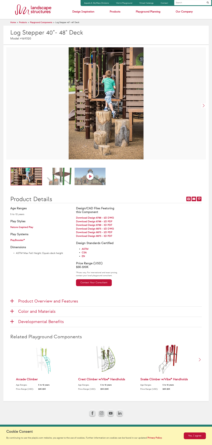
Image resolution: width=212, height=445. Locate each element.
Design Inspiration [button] (83, 11)
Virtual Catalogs (146, 3)
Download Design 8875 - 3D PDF (94, 236)
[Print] (188, 199)
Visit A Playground (124, 3)
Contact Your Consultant (93, 282)
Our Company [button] (184, 11)
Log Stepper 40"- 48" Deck (67, 22)
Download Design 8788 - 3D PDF (94, 225)
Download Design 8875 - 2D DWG (95, 228)
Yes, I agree (194, 435)
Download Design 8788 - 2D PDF (94, 221)
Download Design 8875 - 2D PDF (94, 232)
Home (13, 22)
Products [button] (115, 11)
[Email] (194, 199)
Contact (164, 3)
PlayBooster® (17, 240)
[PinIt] (199, 199)
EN (83, 256)
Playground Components (41, 22)
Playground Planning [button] (148, 11)
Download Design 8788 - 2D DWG (95, 217)
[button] (203, 105)
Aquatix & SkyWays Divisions (96, 3)
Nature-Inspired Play (21, 227)
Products (23, 22)
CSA (84, 252)
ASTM (85, 249)
